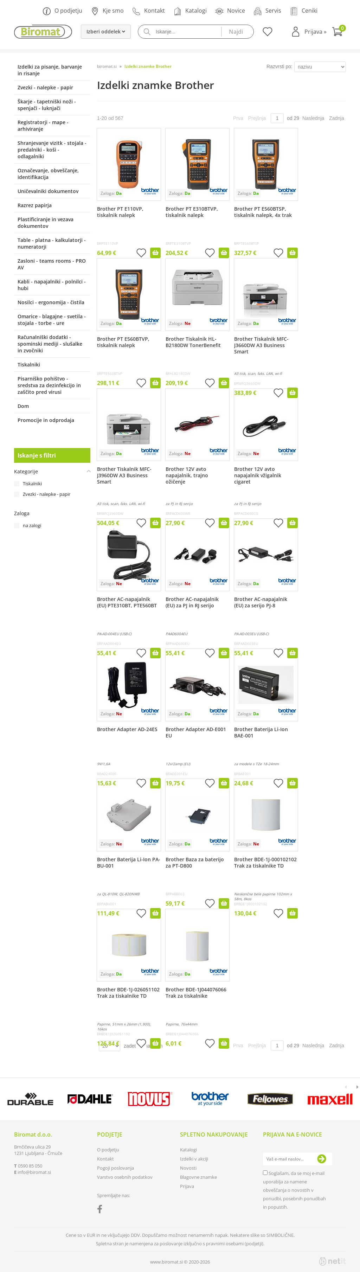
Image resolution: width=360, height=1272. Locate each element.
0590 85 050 (30, 1166)
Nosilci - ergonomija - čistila (51, 302)
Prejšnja (257, 118)
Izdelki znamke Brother (148, 66)
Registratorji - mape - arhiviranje (43, 125)
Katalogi (190, 11)
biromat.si (107, 66)
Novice (230, 11)
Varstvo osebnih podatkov (125, 1177)
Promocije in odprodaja (46, 420)
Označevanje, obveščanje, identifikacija (48, 173)
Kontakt (148, 11)
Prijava (315, 32)
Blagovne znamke (198, 1177)
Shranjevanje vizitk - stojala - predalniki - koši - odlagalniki (52, 150)
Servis (267, 11)
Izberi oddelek (105, 31)
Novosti (188, 1168)
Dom (23, 406)
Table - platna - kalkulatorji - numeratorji (52, 243)
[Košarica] (339, 32)
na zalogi (32, 525)
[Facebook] (101, 1210)
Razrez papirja (35, 205)
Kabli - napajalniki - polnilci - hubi (52, 285)
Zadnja (336, 118)
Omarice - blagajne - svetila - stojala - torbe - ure (52, 319)
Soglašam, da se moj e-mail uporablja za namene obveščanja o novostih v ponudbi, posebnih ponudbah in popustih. (294, 1190)
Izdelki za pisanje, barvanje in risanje (50, 70)
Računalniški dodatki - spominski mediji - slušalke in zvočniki (50, 344)
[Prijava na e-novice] (321, 1159)
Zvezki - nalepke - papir (45, 87)
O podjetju (62, 11)
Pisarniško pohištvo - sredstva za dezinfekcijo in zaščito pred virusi (49, 385)
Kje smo (107, 11)
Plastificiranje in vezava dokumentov (45, 222)
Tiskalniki (29, 364)
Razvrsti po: (279, 66)
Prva (238, 118)
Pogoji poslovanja (115, 1168)
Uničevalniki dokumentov (48, 191)
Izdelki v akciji (194, 1159)
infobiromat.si (34, 1172)
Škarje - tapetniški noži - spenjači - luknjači (47, 104)
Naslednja (313, 118)
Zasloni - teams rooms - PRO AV (52, 264)
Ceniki (303, 11)
